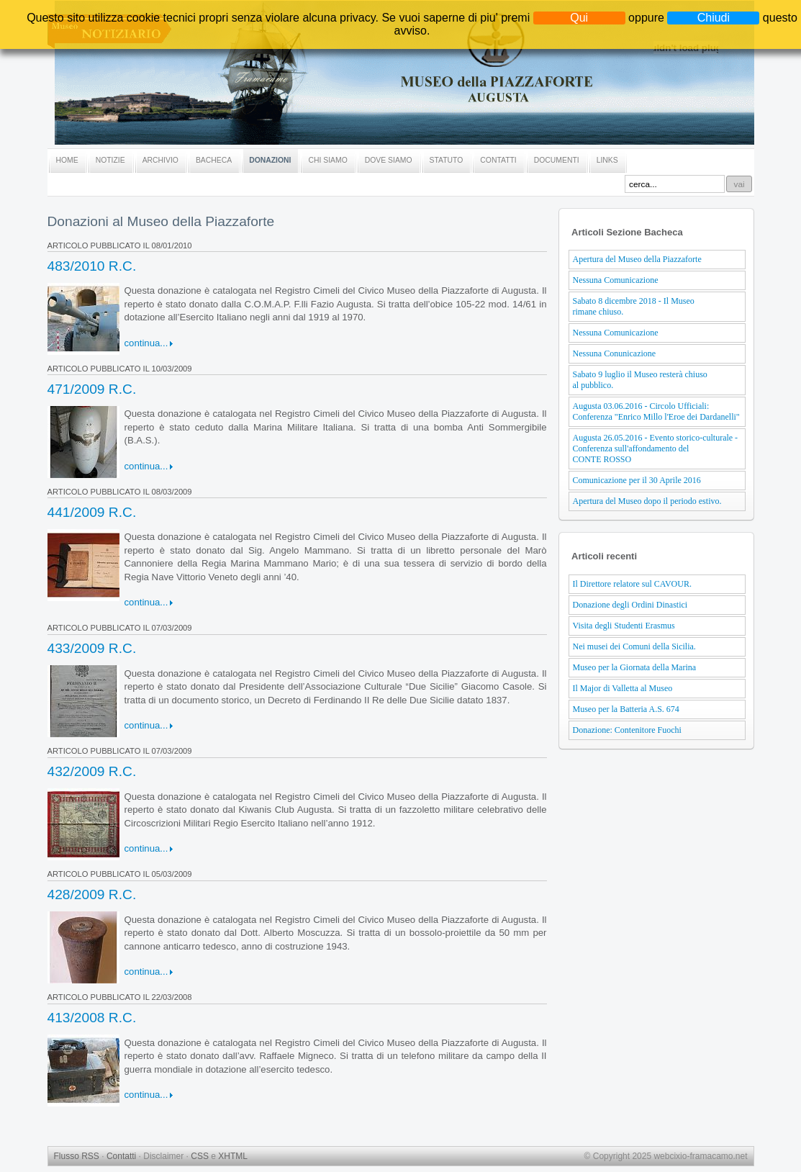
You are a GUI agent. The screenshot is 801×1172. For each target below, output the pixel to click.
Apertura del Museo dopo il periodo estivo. (647, 501)
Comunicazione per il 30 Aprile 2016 (637, 480)
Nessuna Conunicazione (614, 353)
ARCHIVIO (160, 160)
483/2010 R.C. (92, 266)
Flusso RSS (76, 1156)
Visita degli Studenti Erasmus (624, 626)
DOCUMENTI (556, 160)
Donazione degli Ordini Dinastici (630, 605)
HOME (67, 160)
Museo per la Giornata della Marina (635, 667)
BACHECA (214, 160)
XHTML (233, 1156)
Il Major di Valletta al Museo (623, 688)
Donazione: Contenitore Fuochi (627, 730)
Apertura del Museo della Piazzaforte (637, 259)
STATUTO (446, 160)
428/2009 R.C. (92, 894)
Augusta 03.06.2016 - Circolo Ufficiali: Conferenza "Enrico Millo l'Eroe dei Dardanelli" (656, 411)
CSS (200, 1156)
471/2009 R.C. (92, 389)
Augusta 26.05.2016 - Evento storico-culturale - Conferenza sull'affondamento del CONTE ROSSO (655, 448)
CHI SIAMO (327, 160)
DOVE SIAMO (388, 160)
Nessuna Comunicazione (616, 280)
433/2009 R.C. (92, 648)
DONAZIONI (270, 160)
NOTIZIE (110, 160)
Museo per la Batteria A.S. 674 (626, 709)
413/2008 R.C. (92, 1017)
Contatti (121, 1156)
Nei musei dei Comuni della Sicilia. (634, 646)
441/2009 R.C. (92, 512)
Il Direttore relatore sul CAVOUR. (632, 584)
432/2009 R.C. (92, 771)
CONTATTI (498, 160)
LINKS (607, 160)
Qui (579, 18)
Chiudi (713, 18)
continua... (146, 343)
